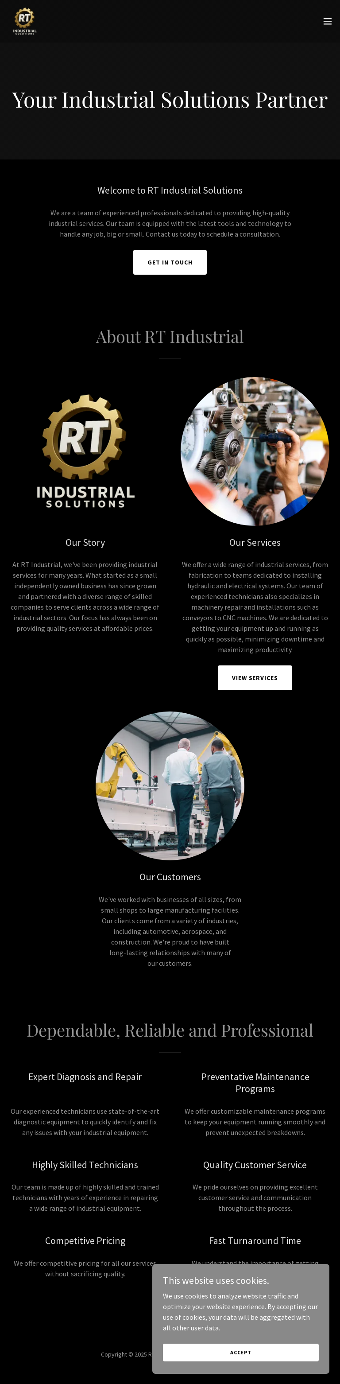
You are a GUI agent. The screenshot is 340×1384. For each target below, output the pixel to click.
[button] (327, 21)
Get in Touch (170, 262)
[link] (24, 21)
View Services (255, 678)
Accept (240, 1370)
